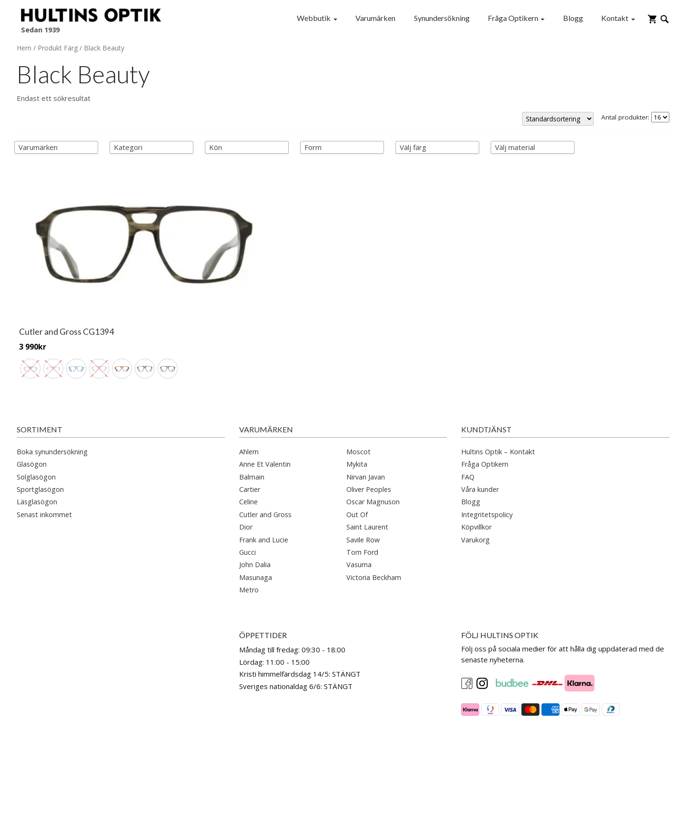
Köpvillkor (476, 487)
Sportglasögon (40, 450)
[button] (343, 779)
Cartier (249, 450)
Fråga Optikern (513, 17)
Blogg (573, 17)
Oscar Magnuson (373, 462)
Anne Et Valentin (265, 425)
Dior (245, 487)
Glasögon (32, 425)
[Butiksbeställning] (558, 119)
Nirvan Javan (365, 437)
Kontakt (614, 17)
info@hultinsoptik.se (49, 677)
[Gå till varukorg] (652, 17)
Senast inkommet (44, 475)
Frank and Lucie (263, 500)
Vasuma (359, 525)
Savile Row (363, 500)
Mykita (356, 425)
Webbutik (314, 17)
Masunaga (255, 538)
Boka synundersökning (52, 412)
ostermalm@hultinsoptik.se (61, 746)
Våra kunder (480, 450)
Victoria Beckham (373, 538)
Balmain (251, 437)
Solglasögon (36, 437)
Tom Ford (362, 513)
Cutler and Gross (265, 475)
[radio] (30, 306)
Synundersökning (442, 17)
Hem (24, 47)
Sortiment (39, 390)
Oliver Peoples (368, 450)
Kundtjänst (486, 390)
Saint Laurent (367, 487)
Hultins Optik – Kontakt (498, 412)
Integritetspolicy (487, 475)
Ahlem (249, 412)
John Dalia (255, 525)
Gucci (247, 513)
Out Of (357, 475)
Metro (249, 550)
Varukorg (475, 500)
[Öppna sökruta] (664, 17)
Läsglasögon (37, 462)
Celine (248, 462)
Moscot (358, 412)
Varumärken (375, 17)
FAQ (467, 437)
